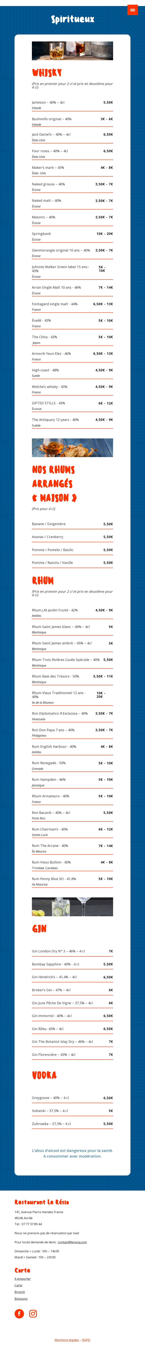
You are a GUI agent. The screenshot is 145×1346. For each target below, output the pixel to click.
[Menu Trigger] (132, 10)
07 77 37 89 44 (32, 1224)
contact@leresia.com (72, 1242)
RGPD (86, 1340)
